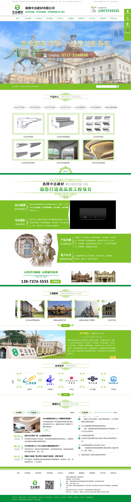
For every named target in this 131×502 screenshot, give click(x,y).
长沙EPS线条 (19, 107)
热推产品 (68, 492)
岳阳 (95, 492)
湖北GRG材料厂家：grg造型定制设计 (38, 436)
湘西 (107, 492)
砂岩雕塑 (75, 497)
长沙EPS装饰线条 (32, 497)
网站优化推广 (37, 499)
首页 (17, 18)
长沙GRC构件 (35, 107)
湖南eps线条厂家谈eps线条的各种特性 (93, 455)
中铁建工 (114, 389)
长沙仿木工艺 (65, 107)
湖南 (81, 492)
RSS (105, 1)
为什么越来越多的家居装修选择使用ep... (94, 426)
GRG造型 (49, 18)
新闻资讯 (81, 18)
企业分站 (95, 1)
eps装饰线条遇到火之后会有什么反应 (93, 445)
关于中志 (92, 18)
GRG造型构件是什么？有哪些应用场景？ (57, 419)
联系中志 (113, 18)
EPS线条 (28, 18)
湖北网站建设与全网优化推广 (93, 490)
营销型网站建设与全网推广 (26, 499)
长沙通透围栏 (80, 107)
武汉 (89, 492)
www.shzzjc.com (74, 483)
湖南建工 (51, 389)
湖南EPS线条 (22, 497)
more (113, 357)
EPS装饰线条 (35, 86)
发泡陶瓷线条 (89, 497)
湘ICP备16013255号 (71, 490)
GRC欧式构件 (49, 497)
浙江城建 (93, 389)
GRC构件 (38, 18)
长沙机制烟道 (96, 107)
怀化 (105, 492)
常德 (102, 492)
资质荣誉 (103, 18)
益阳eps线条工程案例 (88, 320)
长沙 (83, 492)
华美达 (72, 389)
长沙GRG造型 (50, 107)
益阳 (92, 492)
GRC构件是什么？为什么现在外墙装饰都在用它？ (42, 446)
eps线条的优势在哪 (87, 436)
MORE (65, 171)
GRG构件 (56, 497)
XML (108, 1)
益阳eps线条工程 (61, 320)
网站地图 (101, 1)
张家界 (98, 492)
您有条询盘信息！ (114, 1)
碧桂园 (30, 389)
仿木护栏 (81, 497)
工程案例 (71, 18)
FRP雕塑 (69, 497)
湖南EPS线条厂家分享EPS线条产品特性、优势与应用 (44, 456)
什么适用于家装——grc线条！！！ (92, 417)
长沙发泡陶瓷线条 (111, 107)
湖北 (86, 492)
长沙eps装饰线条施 (33, 320)
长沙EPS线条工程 (115, 320)
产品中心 (60, 18)
